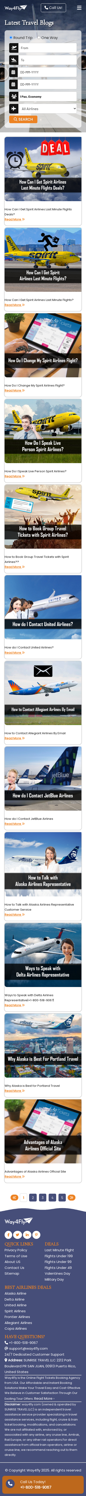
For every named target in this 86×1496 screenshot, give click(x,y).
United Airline (16, 1305)
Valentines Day (57, 1273)
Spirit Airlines (15, 1311)
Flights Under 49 (58, 1267)
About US (12, 1261)
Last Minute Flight (59, 1250)
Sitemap (12, 1273)
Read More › (44, 1398)
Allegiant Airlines (18, 1322)
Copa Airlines (16, 1328)
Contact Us (14, 1267)
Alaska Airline (15, 1293)
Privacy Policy (16, 1250)
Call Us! (53, 7)
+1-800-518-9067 (21, 1342)
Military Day (54, 1279)
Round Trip (23, 37)
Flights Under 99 (58, 1261)
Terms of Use (16, 1256)
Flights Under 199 (59, 1256)
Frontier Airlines (17, 1316)
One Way (49, 37)
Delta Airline (15, 1299)
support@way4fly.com (26, 1348)
